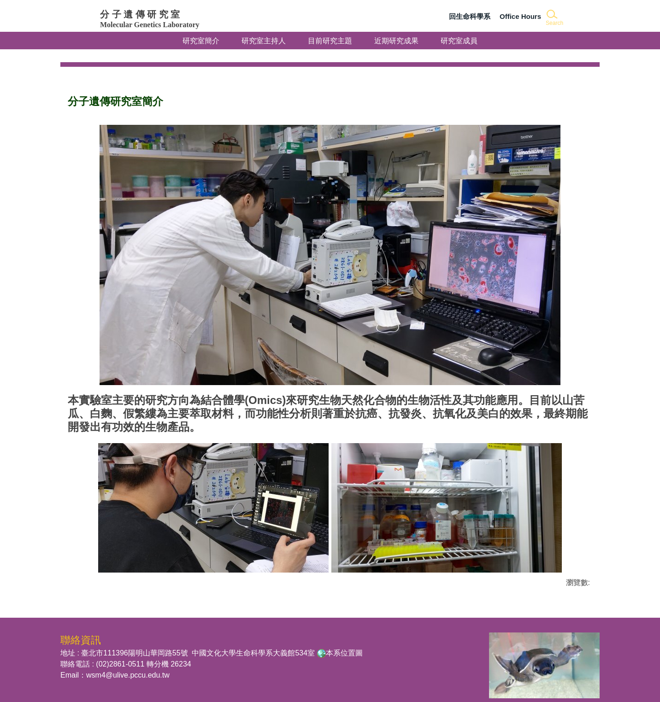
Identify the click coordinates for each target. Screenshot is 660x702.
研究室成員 (459, 38)
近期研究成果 (396, 41)
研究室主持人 (264, 41)
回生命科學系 (469, 16)
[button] (554, 18)
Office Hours (520, 16)
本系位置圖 (344, 642)
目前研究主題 (330, 41)
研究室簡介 (201, 41)
